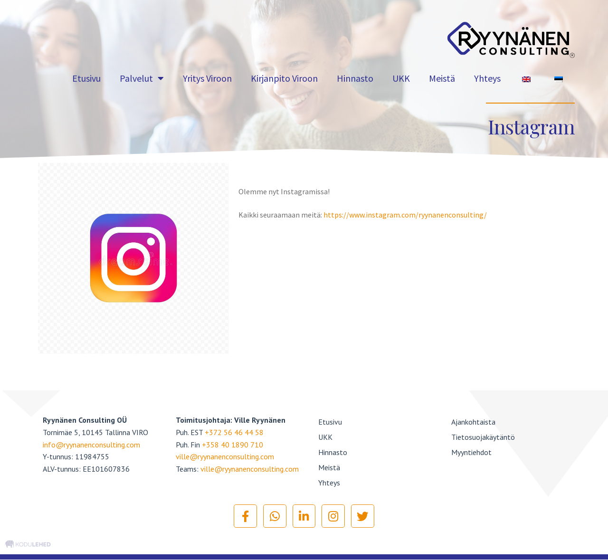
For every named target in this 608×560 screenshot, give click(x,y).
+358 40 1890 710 (232, 444)
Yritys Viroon (207, 78)
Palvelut (142, 78)
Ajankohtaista (473, 422)
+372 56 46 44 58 (234, 432)
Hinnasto (355, 78)
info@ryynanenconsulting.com (91, 444)
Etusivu (86, 78)
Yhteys (487, 78)
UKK (401, 78)
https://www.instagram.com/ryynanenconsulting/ (405, 214)
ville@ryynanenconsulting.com (225, 456)
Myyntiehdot (471, 452)
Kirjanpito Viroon (284, 78)
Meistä (442, 78)
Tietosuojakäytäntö (483, 437)
